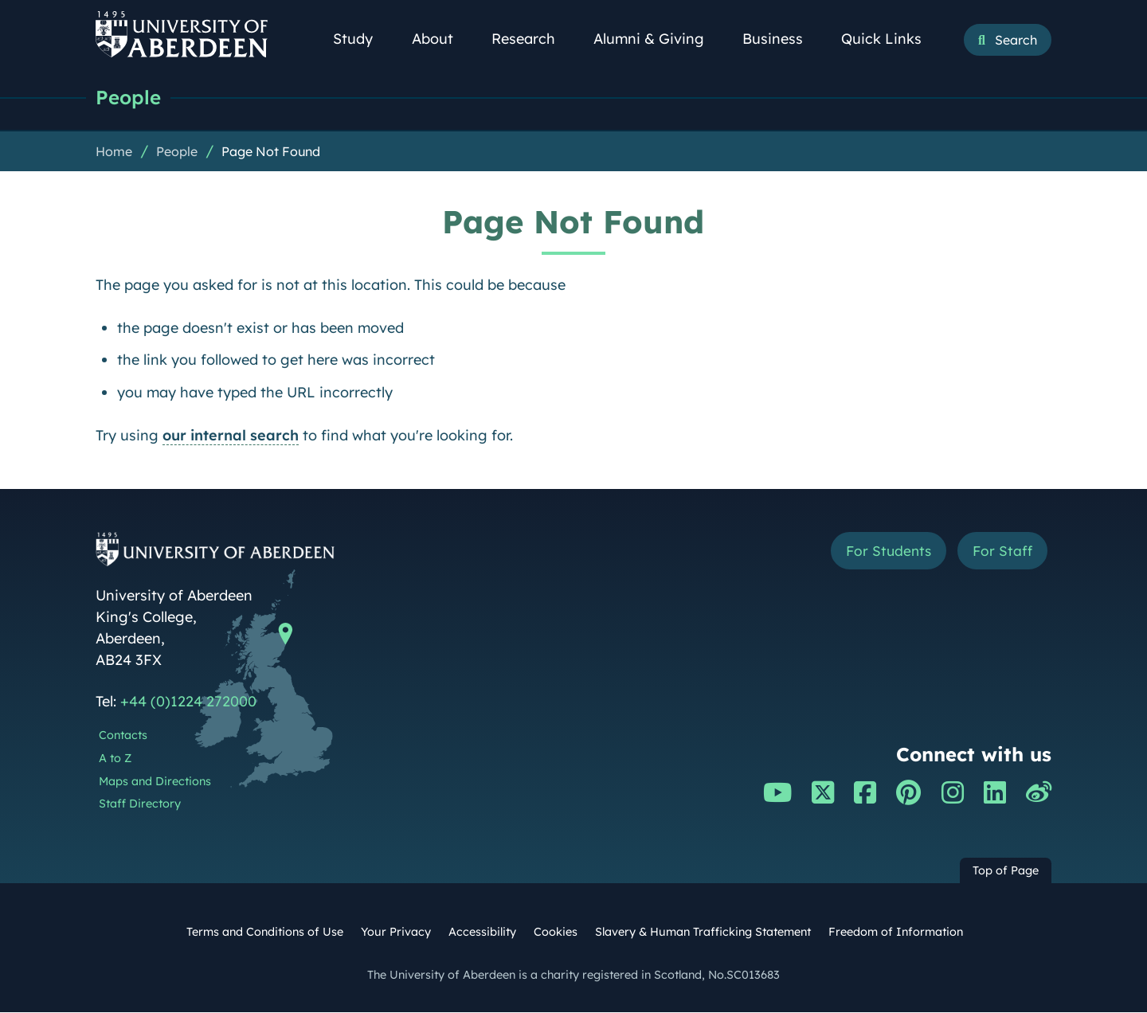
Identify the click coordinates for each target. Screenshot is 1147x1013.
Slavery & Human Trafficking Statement (703, 932)
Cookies (555, 932)
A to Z (115, 759)
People (129, 97)
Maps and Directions (155, 782)
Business (781, 38)
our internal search (230, 436)
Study (361, 38)
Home (114, 152)
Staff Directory (140, 804)
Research (532, 38)
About (441, 38)
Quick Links (890, 38)
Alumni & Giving (657, 38)
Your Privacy (396, 932)
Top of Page (1006, 871)
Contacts (123, 736)
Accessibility (482, 932)
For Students (883, 552)
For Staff (1001, 552)
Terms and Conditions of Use (264, 932)
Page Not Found (270, 152)
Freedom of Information (895, 932)
